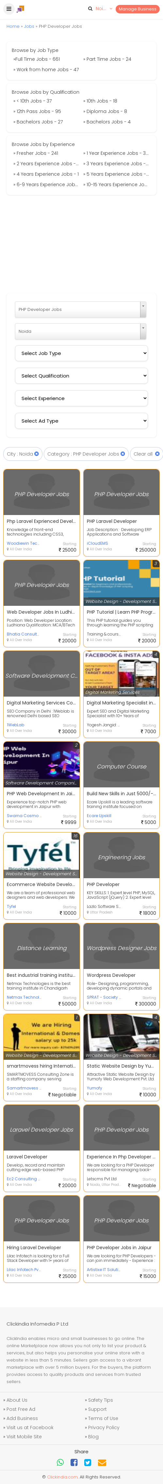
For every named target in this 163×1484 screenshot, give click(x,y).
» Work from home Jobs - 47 (46, 69)
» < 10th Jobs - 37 (32, 101)
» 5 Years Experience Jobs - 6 (116, 174)
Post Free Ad (21, 1409)
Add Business (22, 1418)
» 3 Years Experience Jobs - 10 (117, 163)
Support (97, 1409)
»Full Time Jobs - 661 (36, 59)
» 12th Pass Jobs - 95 (37, 111)
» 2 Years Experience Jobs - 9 (46, 163)
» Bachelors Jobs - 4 (107, 122)
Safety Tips (100, 1400)
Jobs (29, 26)
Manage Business (137, 9)
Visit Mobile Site (24, 1436)
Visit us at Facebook (30, 1427)
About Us (17, 1400)
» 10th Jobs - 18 (100, 101)
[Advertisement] (82, 244)
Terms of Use (103, 1418)
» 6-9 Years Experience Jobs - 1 (47, 184)
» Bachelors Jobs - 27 (38, 122)
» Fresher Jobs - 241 (35, 153)
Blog (93, 1436)
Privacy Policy (104, 1427)
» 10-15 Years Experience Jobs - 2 (117, 184)
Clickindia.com (62, 1477)
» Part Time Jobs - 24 (107, 59)
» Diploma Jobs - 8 (105, 111)
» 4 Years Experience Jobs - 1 (46, 174)
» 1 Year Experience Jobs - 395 (117, 153)
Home (13, 26)
